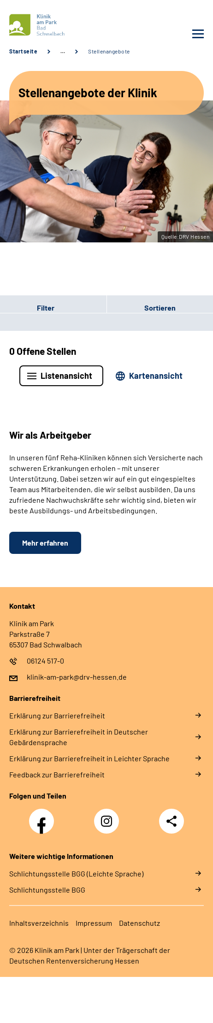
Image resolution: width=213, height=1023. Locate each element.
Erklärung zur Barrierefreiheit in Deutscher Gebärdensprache (78, 737)
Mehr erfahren (45, 542)
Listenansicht (66, 375)
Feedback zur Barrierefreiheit (57, 774)
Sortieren (160, 307)
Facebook (44, 816)
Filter (27, 307)
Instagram (109, 816)
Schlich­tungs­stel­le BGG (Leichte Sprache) (76, 873)
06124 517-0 (45, 660)
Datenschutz (139, 922)
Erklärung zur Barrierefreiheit (57, 715)
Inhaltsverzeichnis (39, 922)
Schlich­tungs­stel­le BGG (47, 889)
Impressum (94, 922)
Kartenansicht (156, 375)
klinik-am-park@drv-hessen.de (77, 676)
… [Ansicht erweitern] (62, 51)
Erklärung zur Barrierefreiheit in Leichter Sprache (89, 758)
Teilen (171, 821)
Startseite (23, 51)
